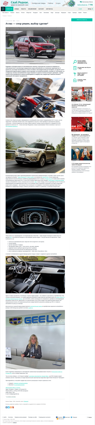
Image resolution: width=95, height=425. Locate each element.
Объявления (32, 9)
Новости (9, 9)
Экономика (46, 12)
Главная (4, 15)
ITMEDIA (15, 422)
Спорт (69, 12)
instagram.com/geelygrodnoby (21, 383)
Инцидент (35, 12)
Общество (28, 12)
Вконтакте (66, 417)
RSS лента (60, 418)
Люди (52, 12)
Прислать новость (82, 19)
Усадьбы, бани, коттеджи (82, 80)
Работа (23, 9)
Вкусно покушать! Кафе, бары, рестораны (83, 74)
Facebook (59, 417)
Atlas (35, 181)
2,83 (80, 9)
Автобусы (49, 9)
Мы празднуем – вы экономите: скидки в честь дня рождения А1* (81, 135)
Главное (12, 12)
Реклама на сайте (32, 417)
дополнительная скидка (36, 306)
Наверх (89, 417)
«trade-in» (30, 307)
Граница (75, 12)
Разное (85, 12)
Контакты (10, 417)
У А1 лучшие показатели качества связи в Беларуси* (81, 164)
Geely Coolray (30, 177)
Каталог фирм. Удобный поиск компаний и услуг (82, 62)
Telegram (26, 401)
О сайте (5, 417)
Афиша (16, 9)
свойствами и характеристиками (56, 180)
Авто (41, 12)
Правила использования (21, 417)
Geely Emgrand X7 (22, 177)
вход (90, 9)
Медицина (63, 12)
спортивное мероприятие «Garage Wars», (39, 376)
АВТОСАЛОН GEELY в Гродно (13, 387)
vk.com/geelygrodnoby (19, 384)
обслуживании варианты (11, 126)
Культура (57, 12)
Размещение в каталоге (44, 417)
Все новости (6, 12)
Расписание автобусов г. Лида (84, 68)
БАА (11, 237)
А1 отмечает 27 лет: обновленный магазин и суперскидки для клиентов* (81, 106)
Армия (79, 12)
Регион (23, 12)
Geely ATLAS (45, 177)
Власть (17, 12)
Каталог (41, 9)
